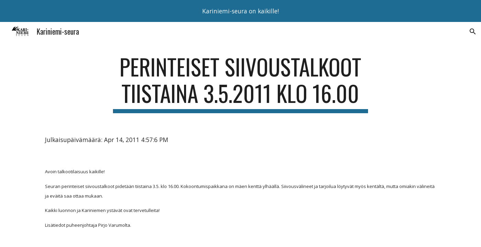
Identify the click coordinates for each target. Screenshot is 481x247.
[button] (473, 31)
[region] (240, 11)
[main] (240, 83)
